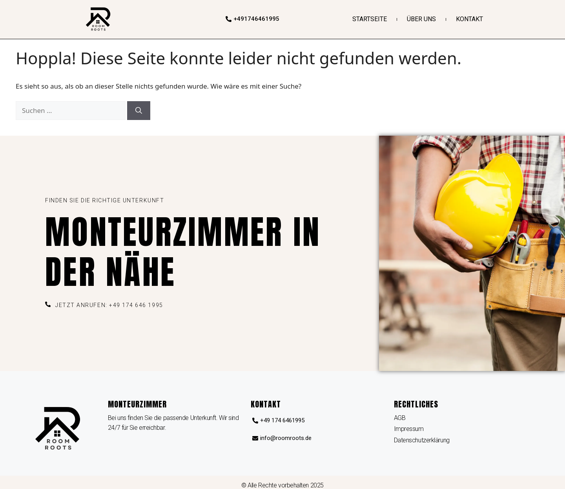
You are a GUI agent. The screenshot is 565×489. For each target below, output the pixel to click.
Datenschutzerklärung (422, 440)
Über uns (421, 19)
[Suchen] (138, 110)
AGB (400, 418)
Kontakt (469, 19)
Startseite (369, 19)
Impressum (409, 429)
